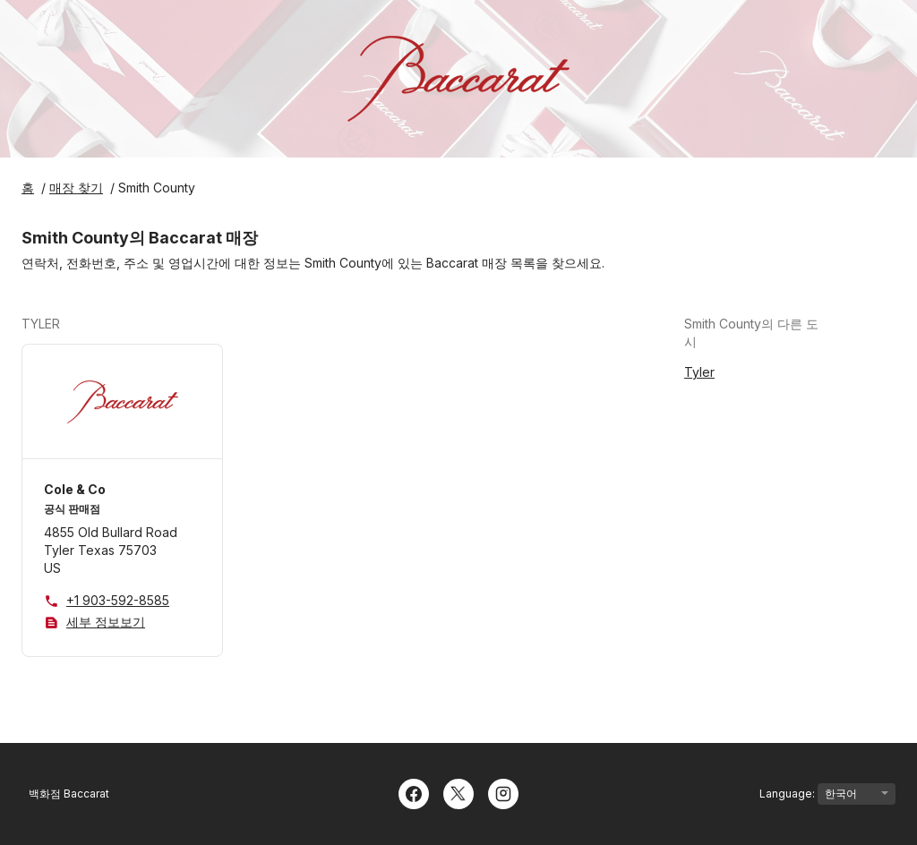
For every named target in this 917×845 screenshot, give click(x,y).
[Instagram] (503, 792)
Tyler (699, 372)
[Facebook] (414, 792)
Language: (827, 794)
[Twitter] (458, 792)
